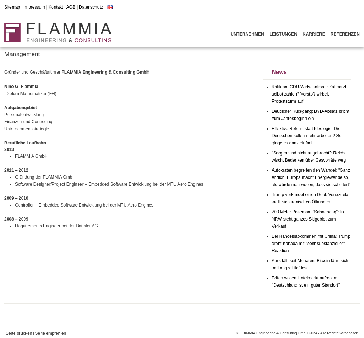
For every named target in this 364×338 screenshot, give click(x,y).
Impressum (34, 7)
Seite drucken (19, 333)
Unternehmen (247, 34)
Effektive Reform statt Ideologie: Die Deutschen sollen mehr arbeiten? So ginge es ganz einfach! (306, 135)
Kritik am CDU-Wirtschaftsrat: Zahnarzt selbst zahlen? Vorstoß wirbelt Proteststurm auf (309, 94)
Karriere (314, 34)
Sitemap (12, 7)
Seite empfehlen (50, 333)
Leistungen (283, 34)
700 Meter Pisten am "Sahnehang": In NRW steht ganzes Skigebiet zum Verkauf (308, 219)
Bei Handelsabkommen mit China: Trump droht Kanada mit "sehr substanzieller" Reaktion (311, 243)
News (279, 72)
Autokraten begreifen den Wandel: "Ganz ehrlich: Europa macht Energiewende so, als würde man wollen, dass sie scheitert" (311, 177)
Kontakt (55, 7)
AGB (70, 7)
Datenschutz (91, 7)
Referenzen (345, 34)
